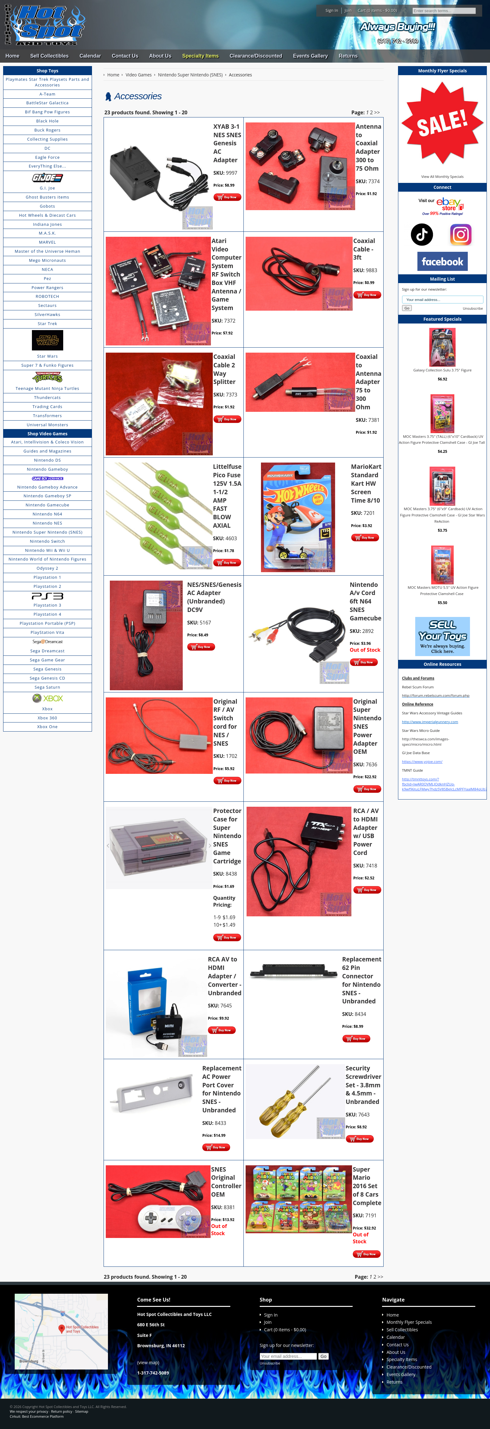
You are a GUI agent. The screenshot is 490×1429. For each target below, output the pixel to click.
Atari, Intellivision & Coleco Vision (47, 442)
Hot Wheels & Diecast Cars (47, 215)
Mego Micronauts (47, 260)
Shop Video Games (48, 434)
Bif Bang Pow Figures (47, 112)
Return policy (61, 1411)
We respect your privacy (29, 1411)
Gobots (47, 206)
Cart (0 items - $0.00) (377, 10)
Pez (47, 278)
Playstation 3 (47, 605)
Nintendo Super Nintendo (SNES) (48, 532)
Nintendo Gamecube (47, 505)
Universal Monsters (47, 424)
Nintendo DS (47, 460)
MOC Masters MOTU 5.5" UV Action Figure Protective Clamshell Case (443, 590)
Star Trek (47, 323)
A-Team (47, 94)
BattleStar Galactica (47, 103)
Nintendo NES (48, 523)
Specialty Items (200, 56)
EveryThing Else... (47, 166)
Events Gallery (310, 56)
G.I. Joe (47, 188)
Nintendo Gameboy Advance (47, 487)
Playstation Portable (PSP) (47, 623)
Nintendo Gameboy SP (47, 496)
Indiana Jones (47, 224)
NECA (47, 269)
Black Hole (47, 121)
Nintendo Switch (47, 541)
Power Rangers (48, 287)
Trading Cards (48, 406)
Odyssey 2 (47, 568)
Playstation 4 (47, 614)
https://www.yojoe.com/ (422, 761)
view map (148, 1362)
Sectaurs (47, 305)
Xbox (47, 709)
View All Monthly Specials (442, 176)
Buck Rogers (47, 130)
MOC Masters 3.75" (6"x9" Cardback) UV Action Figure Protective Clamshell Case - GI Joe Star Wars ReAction (442, 514)
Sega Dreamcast (47, 651)
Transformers (47, 415)
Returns (348, 56)
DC (47, 148)
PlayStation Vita (47, 632)
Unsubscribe (473, 308)
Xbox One (47, 726)
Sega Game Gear (47, 660)
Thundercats (47, 397)
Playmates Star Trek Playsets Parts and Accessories (47, 82)
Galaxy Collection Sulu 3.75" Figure (442, 369)
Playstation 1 (47, 577)
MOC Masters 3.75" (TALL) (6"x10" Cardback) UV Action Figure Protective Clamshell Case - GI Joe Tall (442, 439)
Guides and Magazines (47, 451)
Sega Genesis (47, 669)
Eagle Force (47, 157)
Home (12, 56)
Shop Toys (47, 71)
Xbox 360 (47, 718)
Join (348, 10)
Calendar (90, 56)
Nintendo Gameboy (47, 469)
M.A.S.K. (47, 233)
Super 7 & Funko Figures (47, 365)
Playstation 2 (47, 586)
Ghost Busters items (47, 197)
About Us (160, 56)
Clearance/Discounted (256, 56)
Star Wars (47, 356)
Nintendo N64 (47, 514)
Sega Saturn (47, 687)
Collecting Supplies (47, 139)
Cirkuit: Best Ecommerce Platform (37, 1416)
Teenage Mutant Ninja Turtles (47, 388)
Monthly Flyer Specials (409, 1322)
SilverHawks (47, 314)
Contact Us (125, 56)
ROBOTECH (47, 296)
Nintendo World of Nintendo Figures (47, 559)
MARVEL (47, 242)
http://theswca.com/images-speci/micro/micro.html (425, 741)
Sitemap (81, 1411)
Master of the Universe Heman (47, 251)
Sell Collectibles (49, 56)
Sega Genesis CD (47, 678)
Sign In (332, 10)
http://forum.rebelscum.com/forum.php (436, 695)
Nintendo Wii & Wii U (47, 550)
